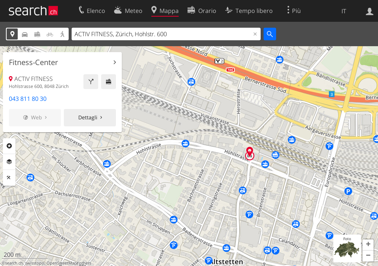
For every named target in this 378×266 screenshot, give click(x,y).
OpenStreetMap (62, 263)
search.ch (14, 263)
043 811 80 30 (28, 99)
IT (343, 11)
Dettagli (87, 117)
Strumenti (9, 177)
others (85, 263)
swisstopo (34, 263)
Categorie (9, 146)
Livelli (9, 162)
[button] (368, 244)
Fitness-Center (33, 62)
